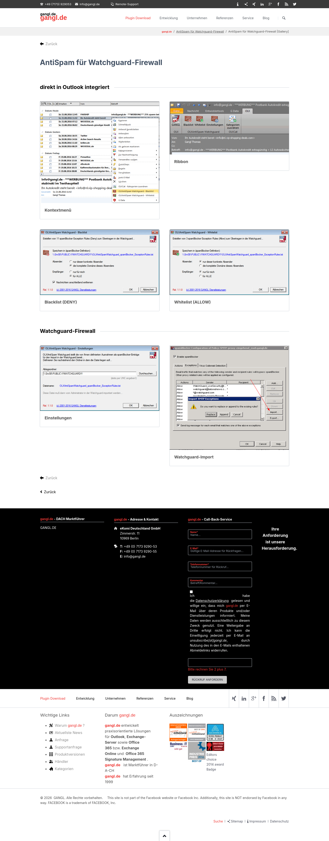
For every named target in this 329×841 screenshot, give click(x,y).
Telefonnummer (199, 564)
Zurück (50, 492)
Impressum (257, 821)
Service (248, 18)
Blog (266, 18)
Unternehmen (197, 18)
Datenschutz (279, 821)
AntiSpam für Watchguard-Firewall (200, 31)
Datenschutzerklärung (212, 601)
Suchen (284, 18)
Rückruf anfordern (207, 679)
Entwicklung (169, 18)
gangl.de (53, 17)
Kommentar (196, 580)
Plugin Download (137, 18)
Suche (218, 821)
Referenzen (224, 18)
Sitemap (237, 821)
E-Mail (195, 548)
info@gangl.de (135, 556)
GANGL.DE (48, 528)
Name (195, 531)
